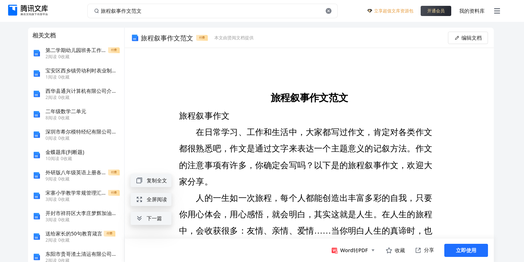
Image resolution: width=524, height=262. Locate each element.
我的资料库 (472, 10)
